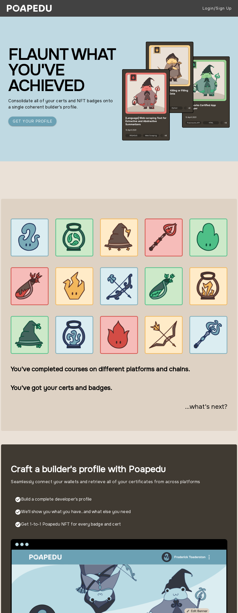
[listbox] (119, 512)
